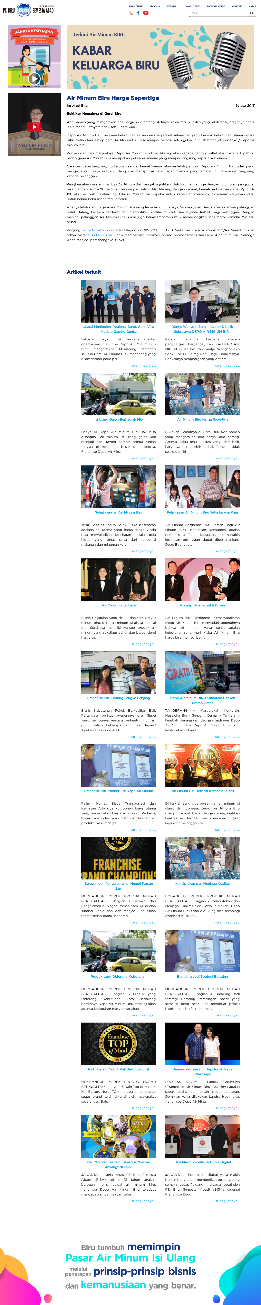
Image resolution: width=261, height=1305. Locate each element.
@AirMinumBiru (100, 235)
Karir (252, 6)
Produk (154, 6)
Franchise (136, 6)
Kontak (237, 6)
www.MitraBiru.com (98, 230)
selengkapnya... (143, 365)
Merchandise (216, 6)
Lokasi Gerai (191, 6)
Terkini (172, 6)
